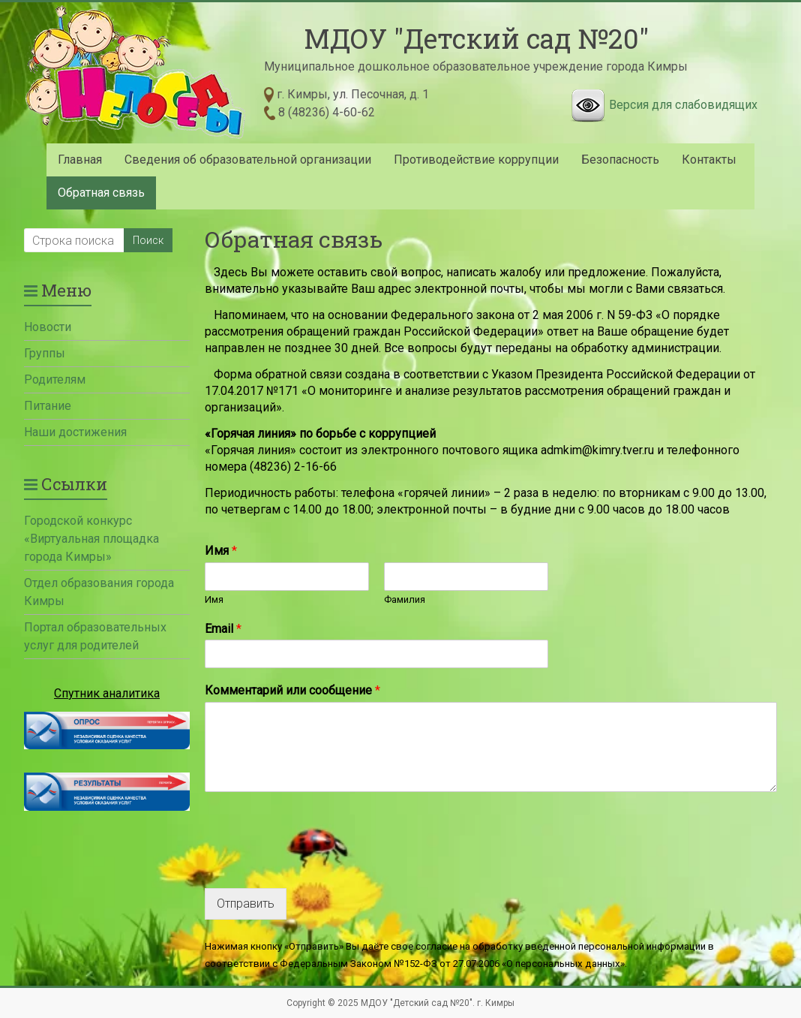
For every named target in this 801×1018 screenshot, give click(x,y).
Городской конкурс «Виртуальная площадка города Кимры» (91, 539)
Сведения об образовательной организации (247, 159)
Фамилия (404, 599)
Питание (47, 406)
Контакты (709, 159)
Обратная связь (101, 192)
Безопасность (620, 159)
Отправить (245, 903)
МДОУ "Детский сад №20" (476, 38)
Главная (80, 159)
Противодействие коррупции (476, 159)
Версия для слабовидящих (683, 105)
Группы (44, 353)
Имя (221, 551)
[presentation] (319, 863)
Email (223, 629)
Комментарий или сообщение (292, 690)
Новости (47, 327)
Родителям (55, 379)
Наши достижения (75, 432)
